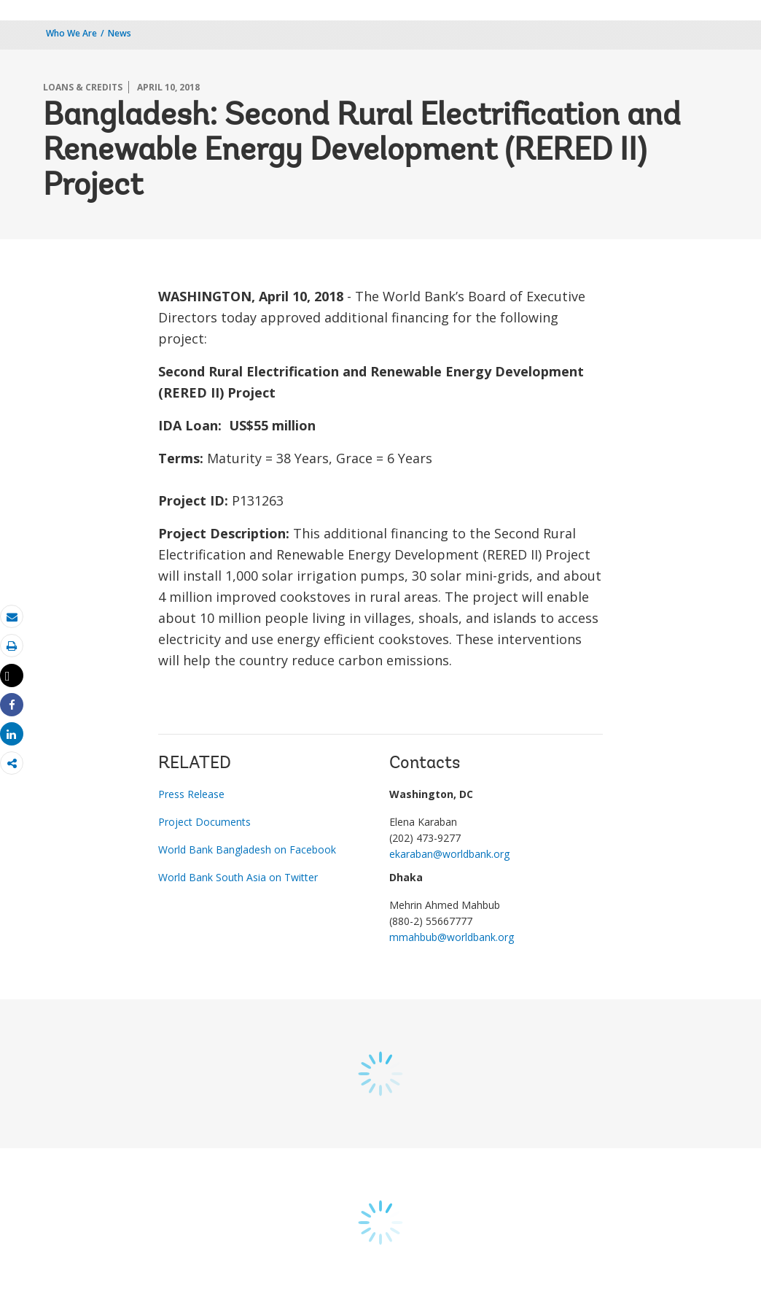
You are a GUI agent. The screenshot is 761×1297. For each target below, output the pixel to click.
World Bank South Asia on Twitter (238, 877)
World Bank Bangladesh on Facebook (247, 849)
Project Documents (204, 822)
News (119, 33)
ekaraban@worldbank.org (449, 854)
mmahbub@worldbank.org (451, 937)
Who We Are (71, 33)
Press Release (191, 794)
